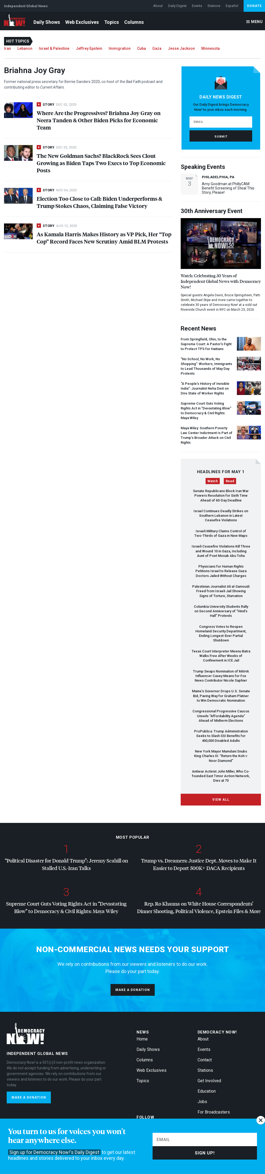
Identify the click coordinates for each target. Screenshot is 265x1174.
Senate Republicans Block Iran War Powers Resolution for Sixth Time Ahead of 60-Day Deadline (221, 495)
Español (232, 6)
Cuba (141, 48)
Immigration (120, 48)
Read (230, 481)
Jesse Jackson (181, 48)
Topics (111, 22)
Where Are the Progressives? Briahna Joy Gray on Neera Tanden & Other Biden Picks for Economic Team (99, 120)
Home (142, 1039)
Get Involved (209, 1080)
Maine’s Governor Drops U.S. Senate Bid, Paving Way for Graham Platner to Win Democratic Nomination (221, 695)
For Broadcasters (214, 1112)
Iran (7, 48)
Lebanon (24, 48)
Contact (205, 1059)
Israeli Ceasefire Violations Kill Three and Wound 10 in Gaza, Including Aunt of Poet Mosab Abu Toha (221, 551)
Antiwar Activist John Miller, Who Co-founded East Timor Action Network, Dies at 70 (221, 776)
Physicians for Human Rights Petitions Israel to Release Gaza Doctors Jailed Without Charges (221, 571)
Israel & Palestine (54, 48)
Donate (254, 6)
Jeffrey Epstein (89, 48)
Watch (212, 481)
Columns (134, 22)
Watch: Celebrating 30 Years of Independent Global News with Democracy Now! (221, 281)
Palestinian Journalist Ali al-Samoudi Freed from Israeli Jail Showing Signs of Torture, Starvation (220, 591)
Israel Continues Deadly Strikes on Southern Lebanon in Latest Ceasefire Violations (221, 515)
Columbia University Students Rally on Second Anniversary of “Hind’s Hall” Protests (221, 611)
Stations (213, 6)
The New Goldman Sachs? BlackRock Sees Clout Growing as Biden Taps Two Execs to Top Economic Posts (101, 163)
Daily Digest (177, 6)
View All (220, 799)
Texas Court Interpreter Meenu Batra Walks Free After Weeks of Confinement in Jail (221, 656)
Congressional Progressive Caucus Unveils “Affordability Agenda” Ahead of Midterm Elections (220, 716)
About (158, 6)
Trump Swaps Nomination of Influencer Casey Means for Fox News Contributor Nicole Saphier (221, 676)
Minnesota (210, 48)
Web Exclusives (82, 22)
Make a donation (132, 990)
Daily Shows (46, 22)
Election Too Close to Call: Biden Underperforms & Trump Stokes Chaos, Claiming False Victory (99, 202)
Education (207, 1091)
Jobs (202, 1101)
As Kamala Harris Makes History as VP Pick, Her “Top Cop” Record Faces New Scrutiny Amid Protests (104, 237)
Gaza (156, 48)
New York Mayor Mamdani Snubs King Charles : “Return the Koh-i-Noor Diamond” (221, 756)
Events (197, 6)
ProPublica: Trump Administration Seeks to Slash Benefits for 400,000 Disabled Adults (221, 736)
